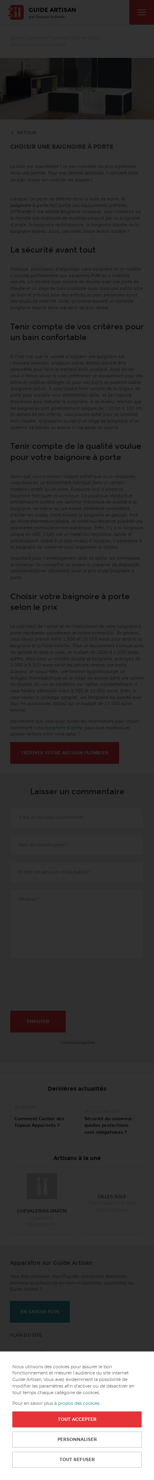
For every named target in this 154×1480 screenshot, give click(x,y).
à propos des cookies (76, 1403)
